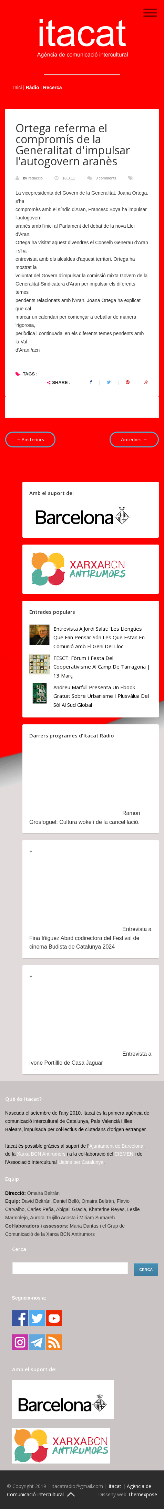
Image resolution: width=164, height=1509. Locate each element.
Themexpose (142, 1494)
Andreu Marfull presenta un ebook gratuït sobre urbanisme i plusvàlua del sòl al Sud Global (101, 696)
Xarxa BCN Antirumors (41, 1154)
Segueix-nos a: (29, 1298)
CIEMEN (124, 1154)
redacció (36, 178)
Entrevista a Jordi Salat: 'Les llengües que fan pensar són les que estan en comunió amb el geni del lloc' (99, 637)
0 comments (105, 178)
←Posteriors (30, 439)
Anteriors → (134, 439)
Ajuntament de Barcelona (116, 1146)
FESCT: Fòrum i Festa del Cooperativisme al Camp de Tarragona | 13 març (101, 666)
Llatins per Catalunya (81, 1162)
